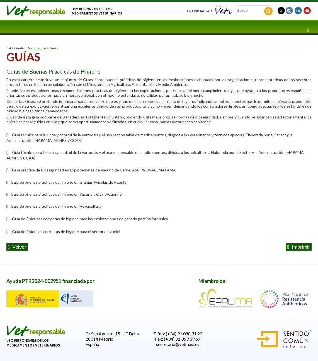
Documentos (36, 48)
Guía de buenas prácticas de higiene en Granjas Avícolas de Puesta (66, 182)
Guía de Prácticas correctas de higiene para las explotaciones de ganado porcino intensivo (90, 218)
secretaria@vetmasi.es (177, 344)
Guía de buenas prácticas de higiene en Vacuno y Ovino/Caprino (64, 194)
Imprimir (298, 247)
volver (17, 247)
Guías (54, 48)
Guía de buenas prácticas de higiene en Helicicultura (53, 206)
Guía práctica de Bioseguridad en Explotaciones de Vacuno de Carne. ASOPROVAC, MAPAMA (94, 170)
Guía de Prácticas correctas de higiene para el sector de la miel (66, 231)
